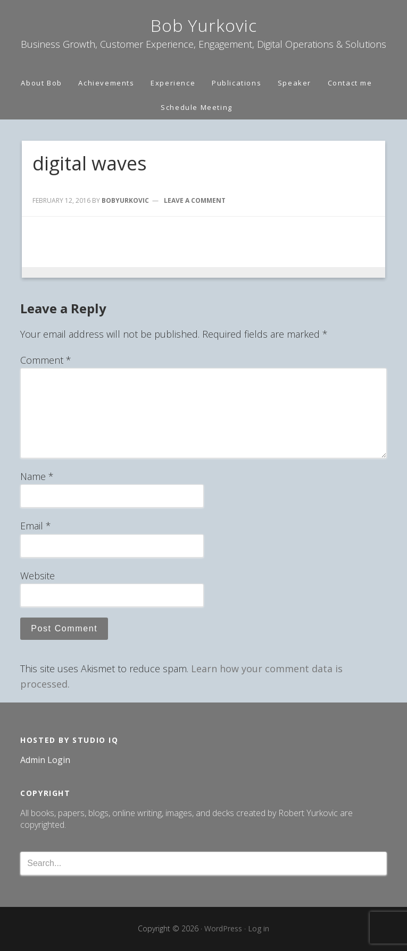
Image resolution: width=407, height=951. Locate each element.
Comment (45, 360)
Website (37, 575)
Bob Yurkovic (204, 25)
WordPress (223, 928)
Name (37, 476)
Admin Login (45, 760)
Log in (258, 928)
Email (35, 525)
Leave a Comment (195, 200)
